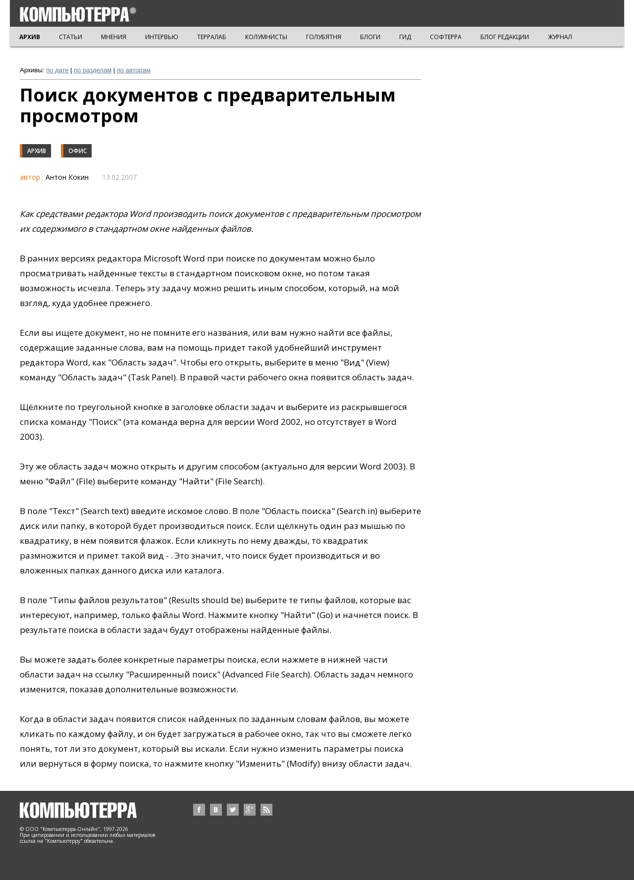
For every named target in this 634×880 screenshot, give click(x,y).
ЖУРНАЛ (560, 37)
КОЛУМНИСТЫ (266, 37)
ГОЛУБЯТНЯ (323, 37)
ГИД (405, 37)
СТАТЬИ (70, 37)
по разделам (92, 70)
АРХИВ (29, 37)
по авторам (134, 70)
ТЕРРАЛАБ (211, 37)
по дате (57, 70)
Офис (77, 151)
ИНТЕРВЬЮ (161, 37)
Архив (36, 151)
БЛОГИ (370, 37)
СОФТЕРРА (446, 37)
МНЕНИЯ (113, 37)
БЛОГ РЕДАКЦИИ (504, 37)
